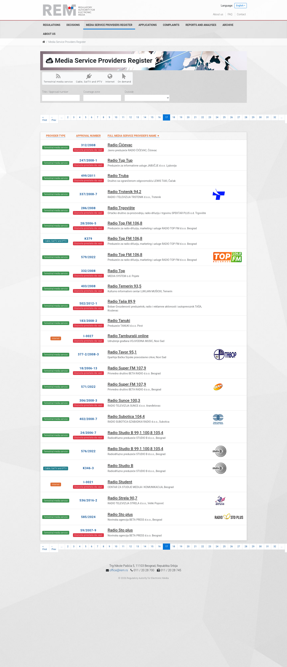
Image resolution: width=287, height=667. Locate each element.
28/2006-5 (88, 223)
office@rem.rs (119, 570)
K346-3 (88, 468)
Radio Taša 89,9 (121, 301)
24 (217, 117)
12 (130, 117)
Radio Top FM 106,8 (125, 223)
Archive (227, 24)
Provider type (55, 135)
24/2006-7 (88, 433)
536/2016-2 (88, 500)
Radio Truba (118, 175)
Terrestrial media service (58, 78)
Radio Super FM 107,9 (127, 368)
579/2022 (88, 257)
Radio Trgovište (121, 208)
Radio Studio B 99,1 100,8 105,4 (135, 432)
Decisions (73, 24)
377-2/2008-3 (88, 354)
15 (152, 117)
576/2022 (88, 451)
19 (181, 117)
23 (209, 117)
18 (173, 117)
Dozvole (129, 91)
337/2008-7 (88, 194)
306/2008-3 (88, 400)
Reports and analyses (201, 24)
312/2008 (88, 145)
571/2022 (88, 387)
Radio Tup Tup (120, 160)
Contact (241, 14)
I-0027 (88, 336)
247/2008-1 (88, 160)
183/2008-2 (88, 321)
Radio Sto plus (120, 514)
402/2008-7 (88, 419)
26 (231, 117)
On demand (124, 78)
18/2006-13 (88, 368)
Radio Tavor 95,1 (122, 352)
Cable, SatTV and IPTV (89, 78)
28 (246, 117)
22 (202, 117)
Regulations (51, 24)
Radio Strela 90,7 (122, 498)
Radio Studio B (120, 465)
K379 (88, 238)
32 (274, 117)
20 (188, 117)
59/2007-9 (88, 530)
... (62, 117)
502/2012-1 (88, 303)
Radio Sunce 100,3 (124, 400)
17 (166, 117)
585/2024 (88, 517)
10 (116, 117)
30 (260, 117)
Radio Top (116, 271)
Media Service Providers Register (109, 24)
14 (145, 117)
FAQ (230, 14)
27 (238, 117)
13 (137, 117)
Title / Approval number (55, 91)
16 (159, 117)
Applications (147, 24)
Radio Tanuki (119, 320)
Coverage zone (91, 91)
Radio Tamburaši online (128, 336)
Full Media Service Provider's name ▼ (134, 135)
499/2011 (88, 176)
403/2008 (88, 286)
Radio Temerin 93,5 (124, 286)
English (239, 5)
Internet (110, 78)
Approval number (88, 135)
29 (253, 117)
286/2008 (88, 208)
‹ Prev (54, 118)
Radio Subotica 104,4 (126, 416)
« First (44, 118)
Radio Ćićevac (120, 145)
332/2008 (88, 271)
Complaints (171, 24)
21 (195, 117)
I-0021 (88, 482)
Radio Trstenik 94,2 (124, 191)
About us (218, 14)
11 (123, 117)
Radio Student (120, 482)
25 (224, 117)
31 (267, 117)
